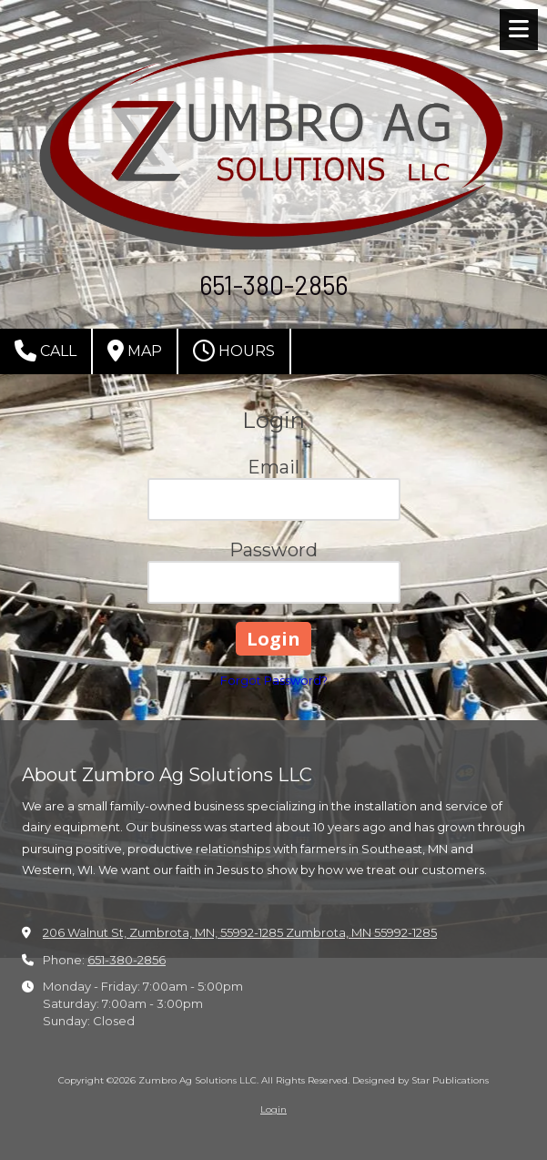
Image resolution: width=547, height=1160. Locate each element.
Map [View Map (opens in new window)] (134, 350)
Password (273, 550)
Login (273, 1109)
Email (273, 467)
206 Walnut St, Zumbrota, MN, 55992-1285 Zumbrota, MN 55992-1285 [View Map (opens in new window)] (240, 932)
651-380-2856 (126, 959)
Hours (234, 350)
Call (45, 350)
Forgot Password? (274, 680)
